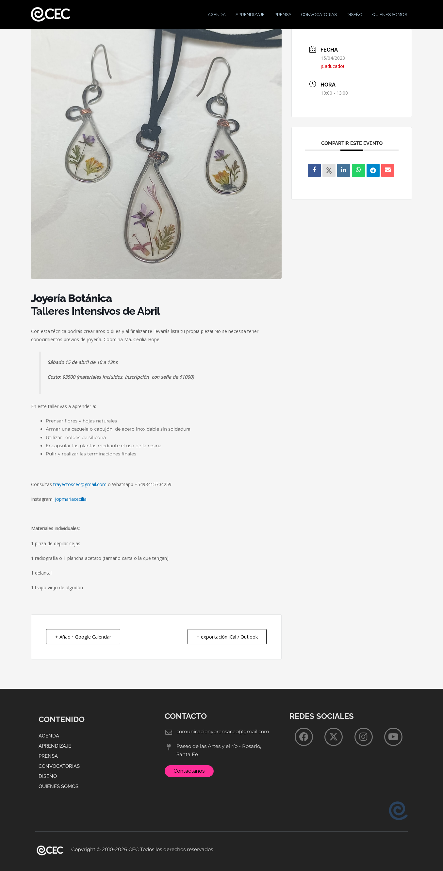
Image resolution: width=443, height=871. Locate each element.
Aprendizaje (250, 16)
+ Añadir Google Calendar (84, 641)
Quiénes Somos (389, 16)
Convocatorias (319, 16)
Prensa (282, 16)
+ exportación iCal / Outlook (226, 641)
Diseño (355, 16)
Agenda (217, 16)
